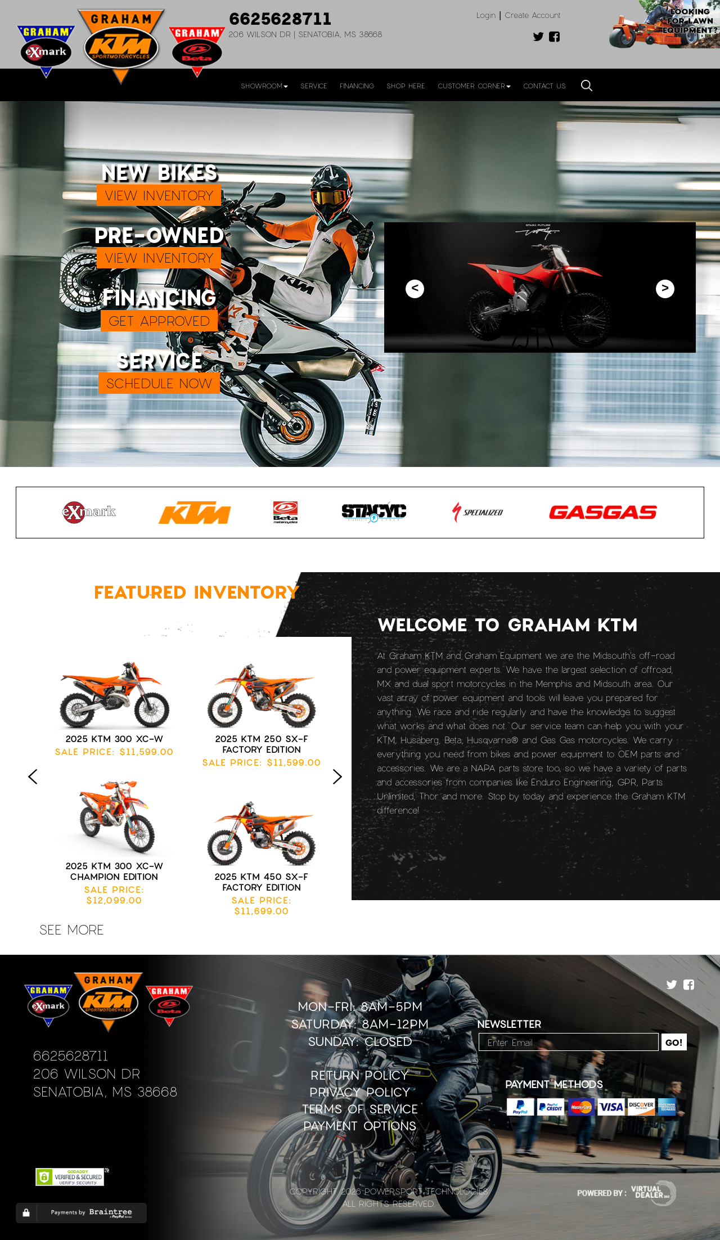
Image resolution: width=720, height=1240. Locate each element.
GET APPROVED (159, 320)
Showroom (264, 85)
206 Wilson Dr (86, 1073)
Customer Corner (474, 85)
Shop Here (405, 85)
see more (71, 929)
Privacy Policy (360, 1091)
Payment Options (359, 1125)
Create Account (533, 15)
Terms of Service (360, 1108)
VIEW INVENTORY (159, 195)
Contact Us (544, 85)
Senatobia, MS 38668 (105, 1091)
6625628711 (280, 18)
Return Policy (359, 1074)
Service (313, 85)
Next (340, 788)
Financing (357, 85)
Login (486, 15)
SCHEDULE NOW (159, 383)
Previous (35, 788)
